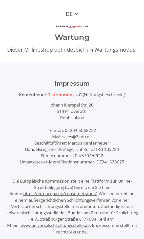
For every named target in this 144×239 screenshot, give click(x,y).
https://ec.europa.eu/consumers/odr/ (60, 193)
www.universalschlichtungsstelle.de (55, 225)
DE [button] (69, 13)
